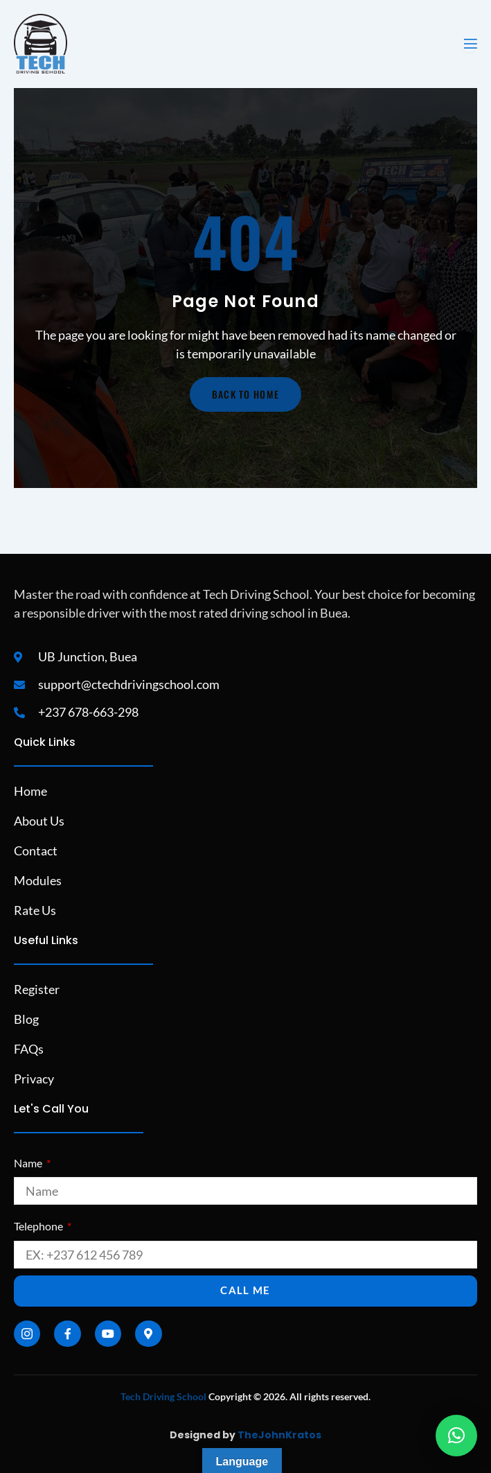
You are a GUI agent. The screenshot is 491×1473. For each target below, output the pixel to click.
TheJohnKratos (279, 1435)
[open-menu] (469, 44)
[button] (456, 1435)
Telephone (39, 1225)
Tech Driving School (163, 1396)
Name (29, 1162)
